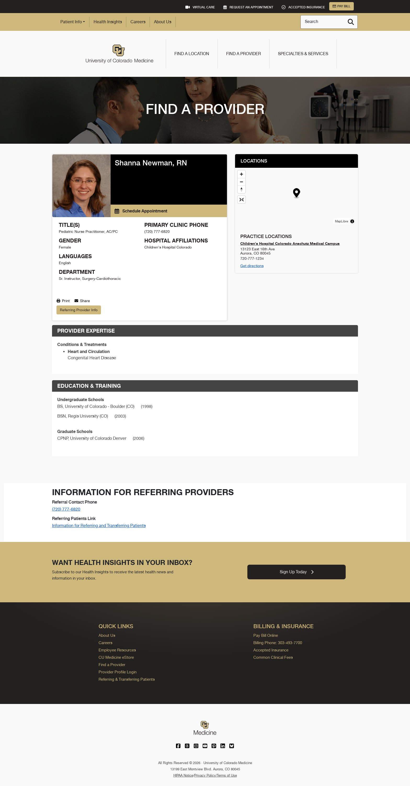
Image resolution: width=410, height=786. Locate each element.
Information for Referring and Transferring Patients (99, 525)
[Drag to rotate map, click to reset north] (241, 189)
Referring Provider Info (79, 310)
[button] (296, 193)
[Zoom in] (241, 174)
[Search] (350, 22)
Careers (137, 21)
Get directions (252, 266)
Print (63, 301)
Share (82, 301)
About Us (162, 21)
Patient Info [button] (71, 21)
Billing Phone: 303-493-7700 (277, 642)
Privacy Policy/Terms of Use (215, 775)
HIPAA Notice (183, 775)
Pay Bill (341, 6)
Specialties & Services (303, 53)
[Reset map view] (241, 199)
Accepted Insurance (270, 650)
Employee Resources (117, 650)
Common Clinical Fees (273, 657)
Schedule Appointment (141, 210)
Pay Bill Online (265, 635)
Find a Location (191, 53)
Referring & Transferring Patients (127, 679)
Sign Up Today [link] (297, 571)
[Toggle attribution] (352, 221)
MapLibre (341, 221)
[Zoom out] (241, 182)
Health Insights (108, 21)
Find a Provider (243, 53)
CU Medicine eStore (116, 657)
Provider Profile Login (117, 672)
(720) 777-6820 (66, 509)
